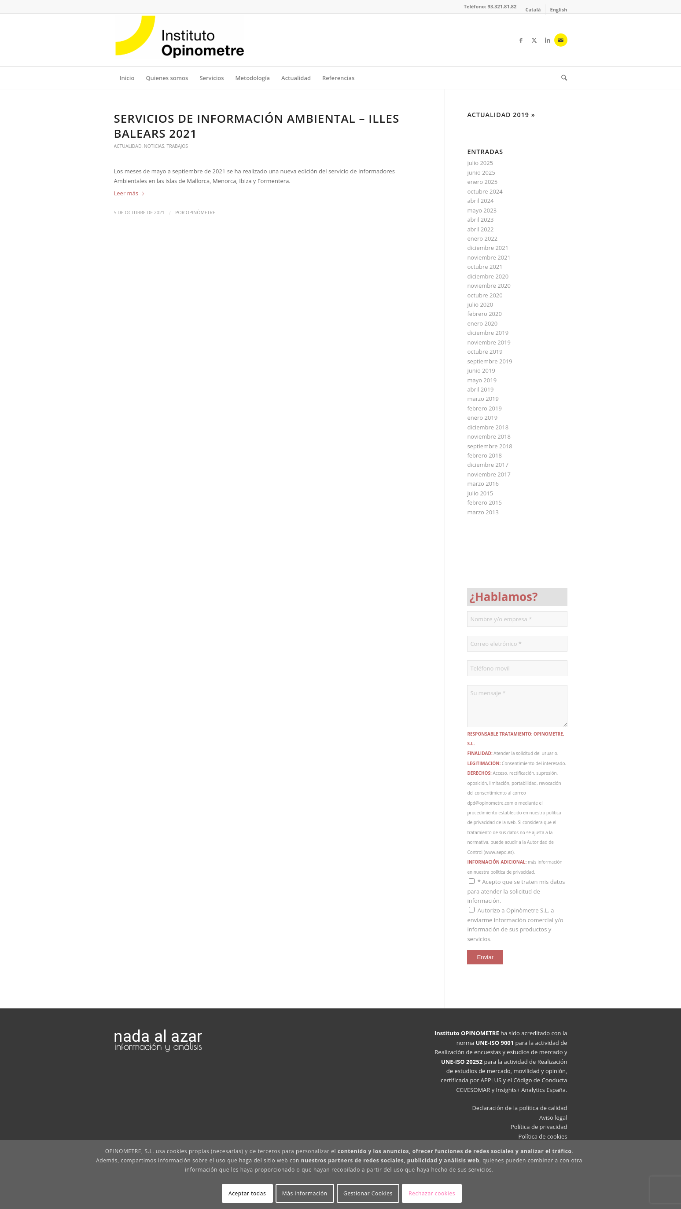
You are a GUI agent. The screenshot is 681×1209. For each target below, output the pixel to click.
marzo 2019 (483, 399)
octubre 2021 (484, 267)
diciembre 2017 (487, 465)
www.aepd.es (498, 852)
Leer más (130, 193)
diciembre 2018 (487, 427)
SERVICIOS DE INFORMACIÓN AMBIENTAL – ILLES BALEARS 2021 (257, 125)
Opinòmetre (200, 212)
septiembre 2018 (489, 446)
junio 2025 (481, 172)
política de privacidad (512, 872)
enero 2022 (482, 238)
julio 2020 (480, 304)
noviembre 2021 (489, 257)
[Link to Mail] (560, 40)
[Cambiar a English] (558, 9)
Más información (305, 1193)
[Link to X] (534, 40)
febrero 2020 (484, 314)
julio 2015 (480, 493)
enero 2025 (482, 182)
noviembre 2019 (489, 342)
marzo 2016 (483, 483)
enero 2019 (482, 417)
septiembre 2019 (489, 361)
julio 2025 (480, 163)
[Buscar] (561, 78)
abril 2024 (480, 201)
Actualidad (128, 146)
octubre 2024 (484, 191)
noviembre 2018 (489, 436)
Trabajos (177, 146)
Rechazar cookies (432, 1193)
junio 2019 (481, 370)
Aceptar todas (247, 1193)
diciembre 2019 (487, 333)
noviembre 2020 (489, 285)
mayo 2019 (482, 380)
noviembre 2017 (489, 474)
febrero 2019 (484, 408)
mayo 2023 (482, 210)
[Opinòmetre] (180, 40)
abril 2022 (480, 229)
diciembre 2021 (487, 248)
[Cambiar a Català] (533, 9)
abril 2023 (480, 219)
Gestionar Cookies (368, 1193)
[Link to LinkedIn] (547, 40)
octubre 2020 (484, 295)
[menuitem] (533, 9)
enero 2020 (482, 323)
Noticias (154, 146)
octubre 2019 (484, 351)
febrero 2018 (484, 455)
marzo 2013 (483, 512)
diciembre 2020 (487, 276)
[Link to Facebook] (521, 40)
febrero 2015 (484, 502)
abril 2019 (480, 389)
